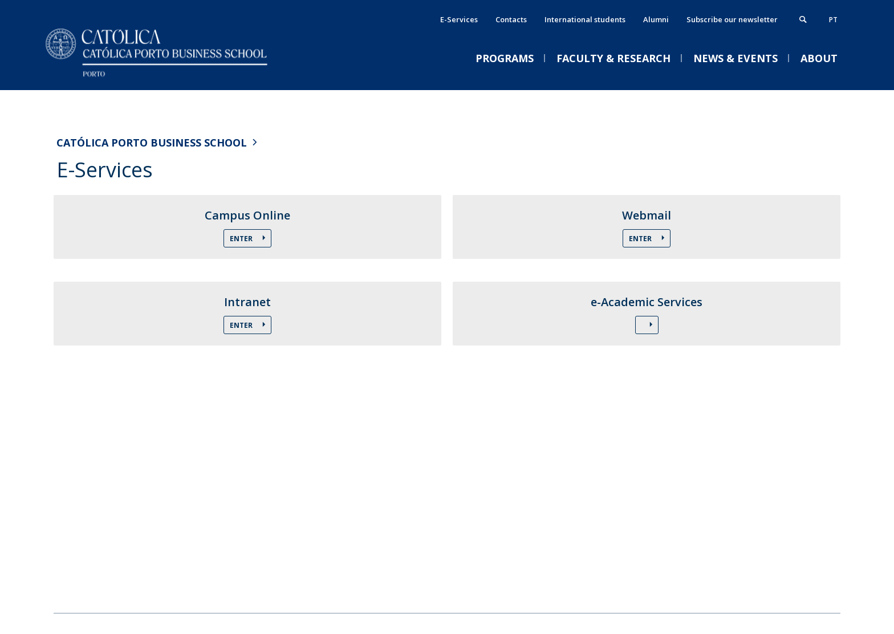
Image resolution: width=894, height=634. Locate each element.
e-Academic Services (646, 302)
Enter (242, 238)
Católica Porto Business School (151, 142)
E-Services (459, 19)
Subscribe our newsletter (732, 19)
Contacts (511, 19)
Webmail (646, 215)
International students (584, 19)
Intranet (247, 302)
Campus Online (247, 215)
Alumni (656, 19)
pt (833, 20)
